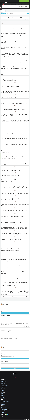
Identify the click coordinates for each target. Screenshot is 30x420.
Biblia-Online (6, 2)
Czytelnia (19, 2)
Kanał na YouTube (3, 415)
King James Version (3, 388)
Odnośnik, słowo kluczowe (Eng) (4, 365)
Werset (1, 310)
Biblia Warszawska (3, 395)
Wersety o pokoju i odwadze (4, 411)
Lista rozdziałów (27, 19)
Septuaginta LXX (2, 390)
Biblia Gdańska (2, 393)
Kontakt (1, 417)
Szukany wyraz (2, 355)
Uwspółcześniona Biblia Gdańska (4, 385)
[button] (15, 304)
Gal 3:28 (28, 325)
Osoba (1, 353)
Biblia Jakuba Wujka (3, 383)
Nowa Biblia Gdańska (3, 384)
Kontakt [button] (25, 2)
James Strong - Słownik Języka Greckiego (5, 401)
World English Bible (3, 389)
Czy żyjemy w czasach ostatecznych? (5, 409)
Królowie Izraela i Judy (3, 412)
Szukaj (15, 368)
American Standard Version (4, 386)
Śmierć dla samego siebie (3, 410)
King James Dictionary (3, 403)
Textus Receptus (2, 387)
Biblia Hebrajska (2, 394)
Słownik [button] (16, 2)
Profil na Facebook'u (3, 416)
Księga (1, 348)
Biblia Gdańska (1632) (3, 381)
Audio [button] (13, 2)
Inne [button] (22, 2)
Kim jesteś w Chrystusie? (3, 407)
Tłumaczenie (2, 12)
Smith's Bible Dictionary (3, 404)
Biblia (11, 2)
